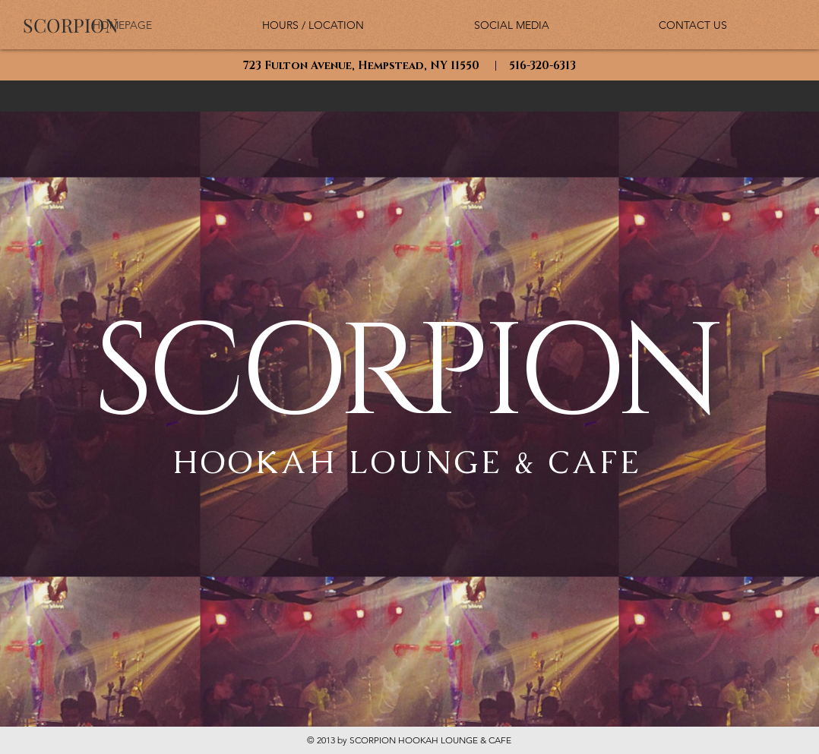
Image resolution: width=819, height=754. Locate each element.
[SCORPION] (70, 24)
